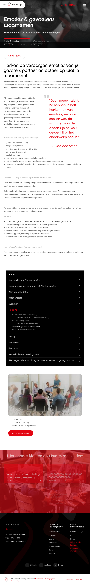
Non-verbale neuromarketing (24, 314)
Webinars (53, 543)
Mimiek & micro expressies (23, 330)
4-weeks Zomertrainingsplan (24, 354)
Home (72, 539)
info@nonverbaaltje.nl (16, 542)
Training (23, 45)
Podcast (13, 348)
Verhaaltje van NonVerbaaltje (24, 280)
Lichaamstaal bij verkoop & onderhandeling (30, 317)
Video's (52, 554)
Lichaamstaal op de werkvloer (24, 323)
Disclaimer (69, 579)
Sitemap (79, 579)
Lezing (12, 337)
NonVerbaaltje (76, 531)
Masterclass (15, 298)
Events (14, 45)
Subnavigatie (14, 56)
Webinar (13, 304)
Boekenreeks (54, 546)
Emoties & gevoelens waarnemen (42, 45)
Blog (51, 550)
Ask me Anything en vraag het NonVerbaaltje (32, 286)
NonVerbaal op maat (20, 320)
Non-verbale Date (18, 292)
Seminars (14, 343)
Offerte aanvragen (20, 433)
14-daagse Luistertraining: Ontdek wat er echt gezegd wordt (41, 360)
